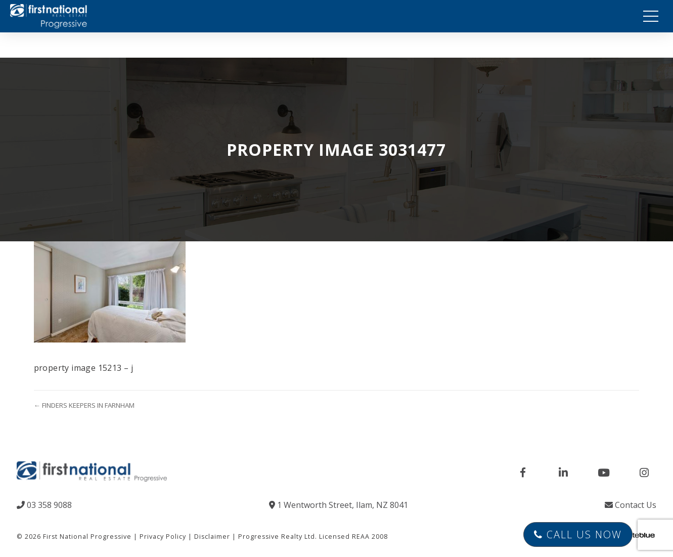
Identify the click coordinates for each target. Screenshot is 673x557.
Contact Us (630, 504)
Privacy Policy (163, 536)
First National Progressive (87, 536)
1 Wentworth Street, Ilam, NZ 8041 (338, 504)
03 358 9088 (44, 504)
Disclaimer (212, 536)
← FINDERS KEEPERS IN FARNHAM (84, 405)
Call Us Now (578, 534)
